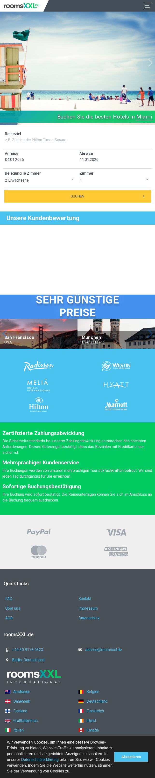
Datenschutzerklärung (40, 760)
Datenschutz (89, 618)
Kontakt (84, 598)
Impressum (88, 608)
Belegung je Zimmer (23, 173)
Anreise (11, 153)
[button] (72, 771)
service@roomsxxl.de (99, 649)
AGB (9, 618)
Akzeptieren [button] (131, 757)
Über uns (12, 608)
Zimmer (86, 173)
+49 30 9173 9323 (22, 649)
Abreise (86, 153)
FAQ (8, 598)
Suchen (111, 196)
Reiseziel (13, 134)
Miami (144, 116)
